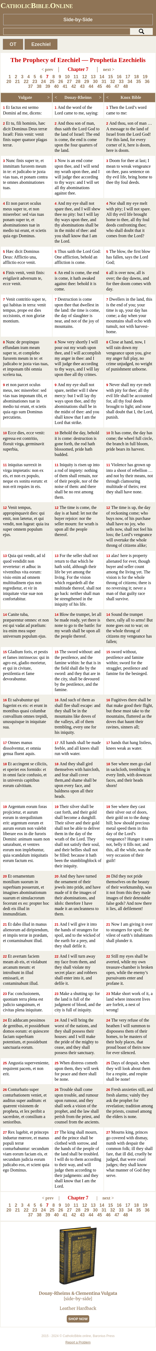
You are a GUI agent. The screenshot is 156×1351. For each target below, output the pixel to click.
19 (145, 76)
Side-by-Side (77, 19)
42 (73, 86)
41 (65, 86)
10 (67, 76)
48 (125, 86)
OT (13, 44)
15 (110, 76)
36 (147, 81)
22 (26, 81)
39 (47, 86)
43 (82, 86)
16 (119, 76)
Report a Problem (78, 1342)
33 (121, 81)
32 (112, 81)
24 (43, 81)
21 (17, 81)
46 (108, 86)
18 (136, 76)
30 (95, 81)
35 (138, 81)
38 (39, 86)
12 (84, 76)
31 (104, 81)
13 (93, 76)
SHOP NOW (78, 1319)
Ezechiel (41, 44)
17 (127, 76)
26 (60, 81)
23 (34, 81)
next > (108, 69)
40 (56, 86)
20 (8, 81)
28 (78, 81)
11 (75, 76)
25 (52, 81)
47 (116, 86)
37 (30, 86)
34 (130, 81)
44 (90, 86)
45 (99, 86)
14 (101, 76)
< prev (47, 69)
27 (69, 81)
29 (86, 81)
